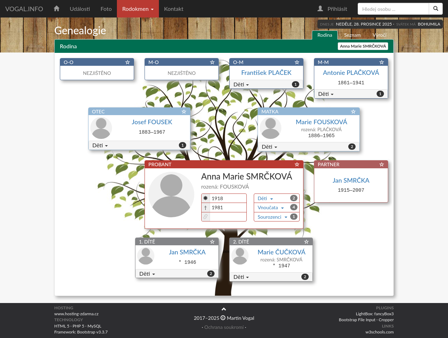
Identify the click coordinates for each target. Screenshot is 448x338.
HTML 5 (61, 326)
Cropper (386, 319)
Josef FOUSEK (152, 122)
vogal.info (24, 9)
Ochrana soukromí (224, 327)
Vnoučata (271, 207)
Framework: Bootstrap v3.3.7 (81, 332)
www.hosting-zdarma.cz (76, 313)
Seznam (352, 35)
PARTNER (329, 164)
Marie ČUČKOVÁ (281, 252)
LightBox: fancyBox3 (375, 313)
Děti (241, 84)
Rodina (324, 35)
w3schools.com (379, 332)
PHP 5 (78, 326)
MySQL (94, 326)
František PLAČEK (266, 72)
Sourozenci (272, 217)
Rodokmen (137, 8)
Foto (106, 8)
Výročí (379, 35)
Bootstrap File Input (357, 319)
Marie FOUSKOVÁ (321, 122)
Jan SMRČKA (351, 180)
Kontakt (173, 8)
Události (80, 8)
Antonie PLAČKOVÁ (351, 72)
